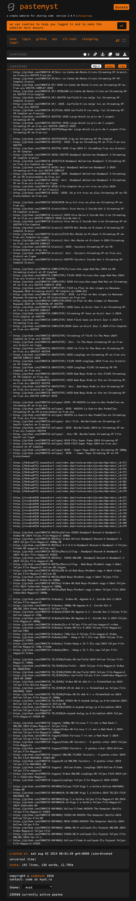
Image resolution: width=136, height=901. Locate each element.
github (41, 39)
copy (109, 66)
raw (122, 66)
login (26, 39)
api (54, 39)
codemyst (38, 875)
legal (14, 42)
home (13, 39)
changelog (84, 15)
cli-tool (70, 39)
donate (121, 7)
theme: (15, 887)
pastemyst (39, 5)
